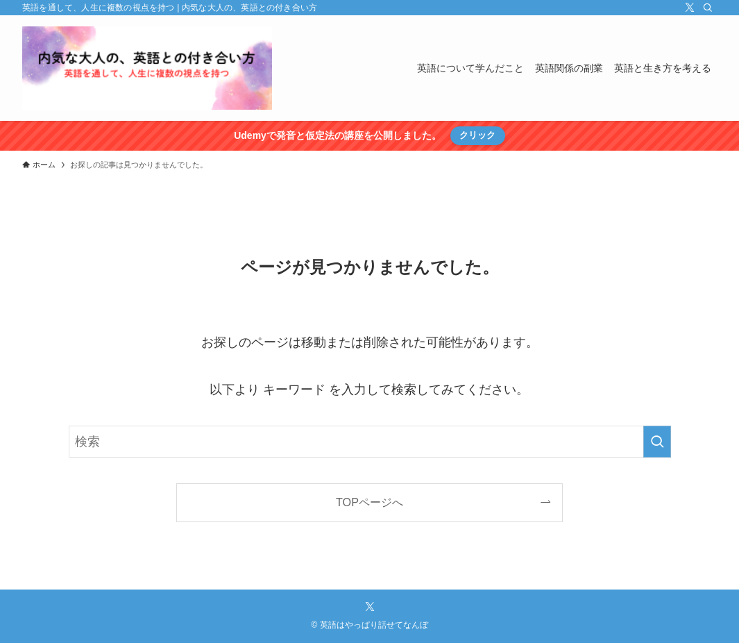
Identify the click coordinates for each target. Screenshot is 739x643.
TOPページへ (369, 502)
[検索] (708, 7)
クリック (477, 135)
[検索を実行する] (657, 442)
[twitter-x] (690, 7)
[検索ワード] (370, 442)
